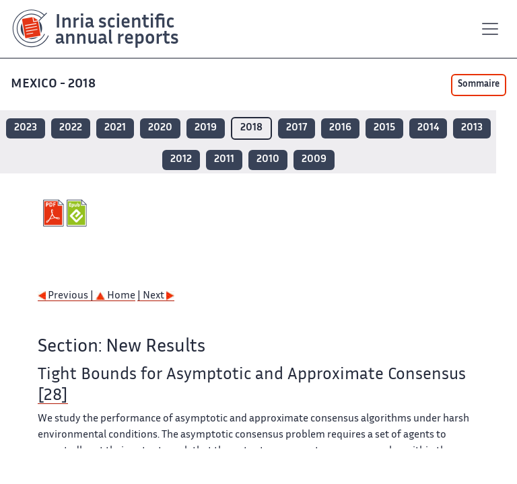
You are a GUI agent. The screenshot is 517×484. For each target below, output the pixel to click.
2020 (160, 128)
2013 (472, 128)
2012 (181, 159)
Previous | (67, 296)
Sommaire (478, 85)
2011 (224, 159)
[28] (53, 396)
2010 (267, 159)
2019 (206, 128)
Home (115, 296)
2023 (25, 128)
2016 (340, 128)
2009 (314, 159)
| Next (155, 296)
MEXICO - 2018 (54, 84)
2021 (115, 128)
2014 (428, 128)
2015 (384, 128)
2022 (70, 128)
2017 (296, 128)
